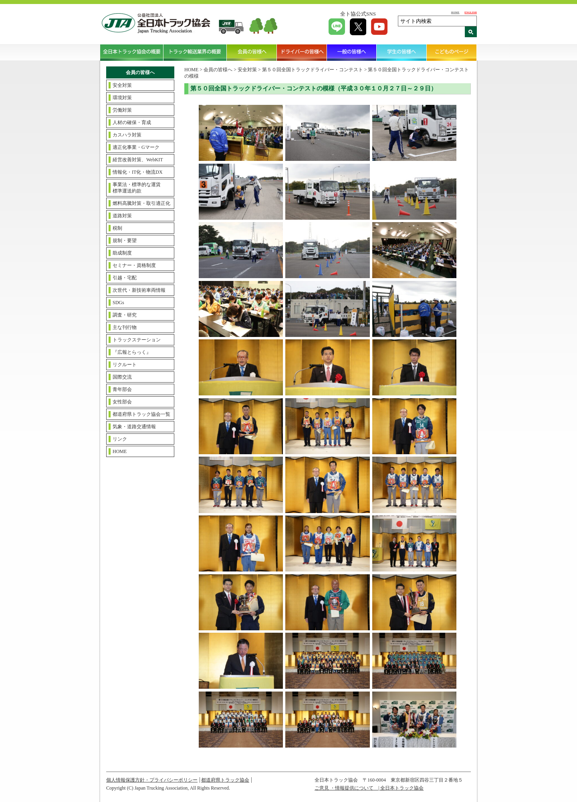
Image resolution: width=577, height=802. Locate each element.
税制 (117, 228)
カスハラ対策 (127, 135)
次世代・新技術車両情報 (139, 290)
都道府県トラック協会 (225, 780)
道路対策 (122, 216)
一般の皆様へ (352, 52)
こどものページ (452, 52)
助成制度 (122, 253)
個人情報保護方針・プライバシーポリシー (152, 780)
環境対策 (122, 97)
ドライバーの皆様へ (302, 52)
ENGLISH (470, 12)
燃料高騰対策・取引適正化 (141, 203)
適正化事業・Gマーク (136, 147)
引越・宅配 (125, 278)
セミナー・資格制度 (134, 265)
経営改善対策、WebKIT (138, 159)
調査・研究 (125, 315)
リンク (120, 439)
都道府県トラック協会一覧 (141, 414)
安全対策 (122, 85)
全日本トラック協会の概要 (131, 52)
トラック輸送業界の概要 (195, 52)
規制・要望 (125, 240)
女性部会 (122, 402)
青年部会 (122, 389)
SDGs (118, 302)
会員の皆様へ (252, 52)
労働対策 (122, 110)
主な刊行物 (125, 327)
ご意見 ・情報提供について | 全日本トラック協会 (369, 788)
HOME (455, 12)
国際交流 (122, 377)
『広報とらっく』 (132, 352)
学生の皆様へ (402, 52)
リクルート (125, 364)
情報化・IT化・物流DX (138, 172)
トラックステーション (137, 340)
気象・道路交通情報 (134, 426)
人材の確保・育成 (132, 122)
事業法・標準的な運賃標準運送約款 (137, 188)
